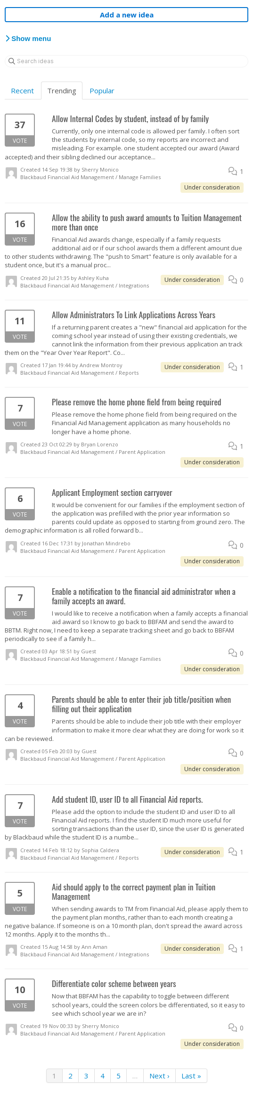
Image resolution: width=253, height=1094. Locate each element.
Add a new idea (127, 14)
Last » (191, 1075)
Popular (102, 90)
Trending (61, 90)
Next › (159, 1075)
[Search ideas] (126, 61)
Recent (22, 90)
